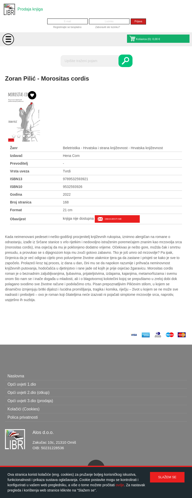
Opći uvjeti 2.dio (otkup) (29, 392)
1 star (13, 136)
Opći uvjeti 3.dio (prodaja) (30, 401)
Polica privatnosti (23, 417)
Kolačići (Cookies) (24, 409)
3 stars (23, 136)
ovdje (120, 485)
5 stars (33, 136)
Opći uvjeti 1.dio (22, 384)
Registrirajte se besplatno (67, 27)
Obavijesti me (113, 219)
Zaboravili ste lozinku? (107, 27)
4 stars (28, 136)
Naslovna (16, 376)
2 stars (18, 136)
